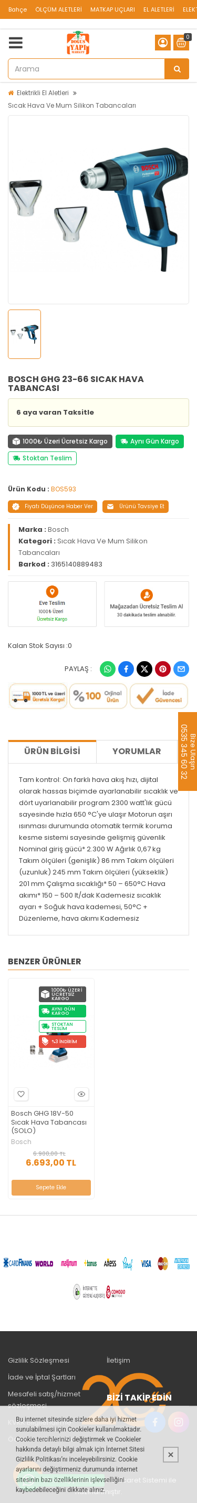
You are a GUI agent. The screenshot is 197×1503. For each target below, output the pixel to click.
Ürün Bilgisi (52, 751)
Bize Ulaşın (192, 751)
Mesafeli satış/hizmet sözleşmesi (44, 1400)
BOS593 (63, 489)
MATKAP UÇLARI (112, 9)
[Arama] (177, 68)
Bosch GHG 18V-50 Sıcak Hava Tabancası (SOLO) (49, 1122)
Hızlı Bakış (80, 1093)
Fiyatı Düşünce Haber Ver (52, 506)
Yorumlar (136, 751)
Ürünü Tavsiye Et (135, 506)
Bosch (58, 529)
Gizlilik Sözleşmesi (38, 1360)
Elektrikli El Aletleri (43, 92)
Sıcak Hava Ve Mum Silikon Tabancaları (72, 105)
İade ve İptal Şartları (42, 1377)
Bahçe (17, 9)
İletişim (118, 1360)
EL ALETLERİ (158, 9)
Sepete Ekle (51, 1187)
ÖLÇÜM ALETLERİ (58, 9)
